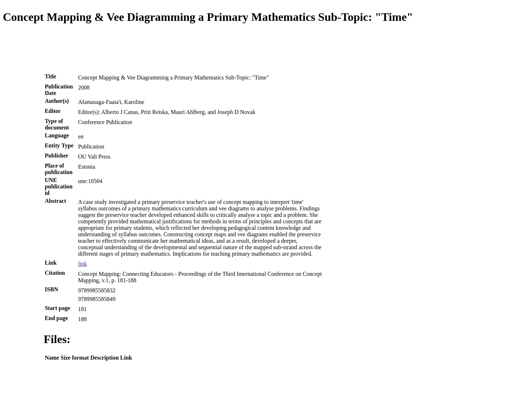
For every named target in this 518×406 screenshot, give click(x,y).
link (82, 264)
